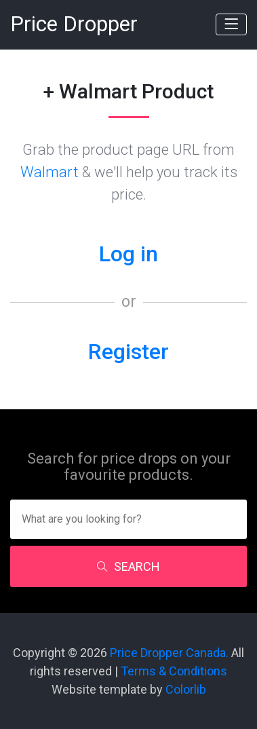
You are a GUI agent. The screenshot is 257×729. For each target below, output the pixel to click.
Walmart (49, 172)
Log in (128, 254)
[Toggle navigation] (231, 24)
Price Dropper (74, 24)
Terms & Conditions (174, 671)
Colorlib (185, 689)
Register (128, 351)
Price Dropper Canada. (169, 653)
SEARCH (128, 566)
